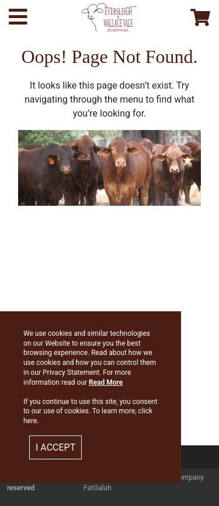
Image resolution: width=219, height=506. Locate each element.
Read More (106, 382)
